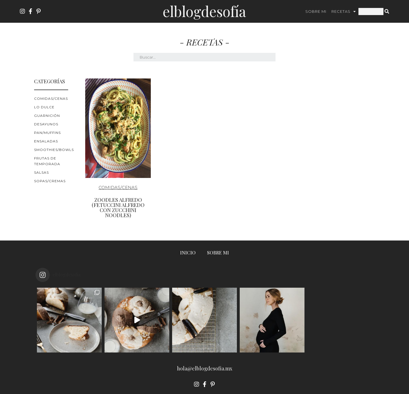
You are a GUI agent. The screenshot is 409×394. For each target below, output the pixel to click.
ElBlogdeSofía (204, 11)
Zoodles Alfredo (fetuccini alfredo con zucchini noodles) (118, 207)
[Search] (387, 11)
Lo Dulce (44, 107)
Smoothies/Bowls (54, 150)
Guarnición (47, 115)
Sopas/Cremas (50, 181)
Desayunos (46, 124)
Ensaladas (46, 141)
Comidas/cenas (51, 98)
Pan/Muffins (47, 132)
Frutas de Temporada (47, 161)
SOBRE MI (315, 11)
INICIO (188, 253)
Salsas (41, 172)
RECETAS (343, 11)
